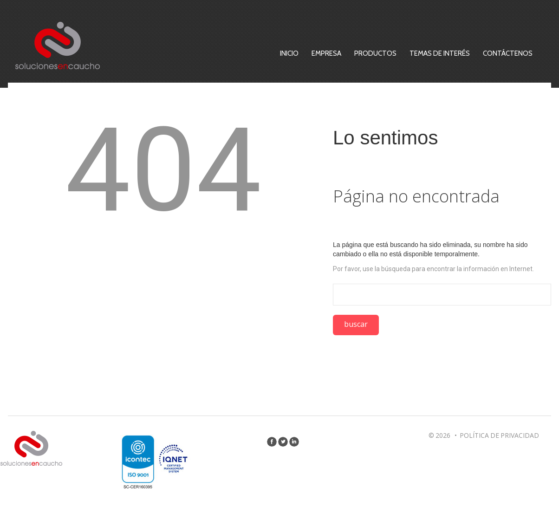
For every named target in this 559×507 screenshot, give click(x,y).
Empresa (359, 53)
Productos (408, 53)
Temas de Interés (472, 53)
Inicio (322, 53)
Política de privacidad (499, 435)
